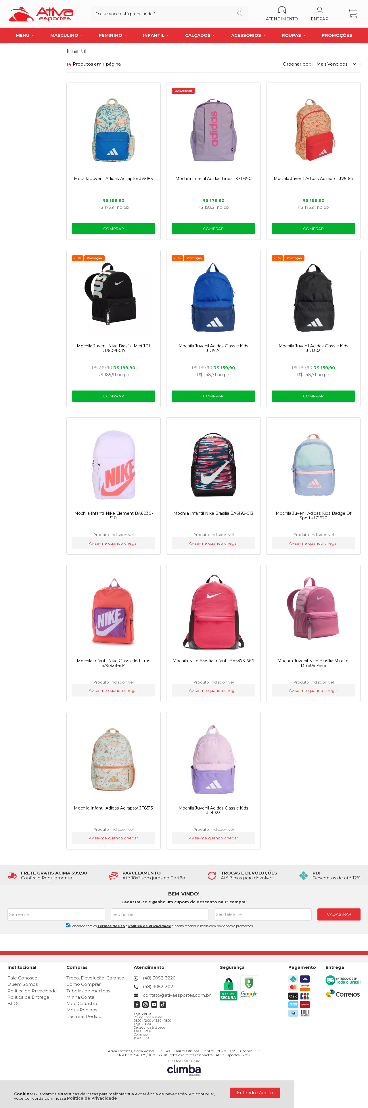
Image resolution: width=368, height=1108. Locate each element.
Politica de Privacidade (149, 926)
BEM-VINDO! (184, 894)
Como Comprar (83, 984)
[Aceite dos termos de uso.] (68, 925)
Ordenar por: (297, 64)
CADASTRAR (339, 914)
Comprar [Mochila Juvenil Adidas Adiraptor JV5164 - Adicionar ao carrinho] (313, 228)
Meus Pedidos (81, 1010)
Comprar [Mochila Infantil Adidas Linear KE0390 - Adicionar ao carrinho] (213, 228)
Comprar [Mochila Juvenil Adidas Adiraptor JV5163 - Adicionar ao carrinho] (113, 228)
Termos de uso (111, 926)
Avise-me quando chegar (113, 543)
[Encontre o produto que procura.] (221, 13)
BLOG (13, 1003)
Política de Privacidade (92, 1098)
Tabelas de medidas (88, 991)
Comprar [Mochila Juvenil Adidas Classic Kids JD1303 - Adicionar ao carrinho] (313, 396)
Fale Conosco (22, 978)
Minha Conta (80, 997)
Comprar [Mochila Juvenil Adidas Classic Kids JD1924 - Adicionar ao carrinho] (213, 396)
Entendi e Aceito (255, 1092)
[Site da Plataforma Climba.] (184, 1067)
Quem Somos (22, 984)
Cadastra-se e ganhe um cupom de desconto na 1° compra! (184, 902)
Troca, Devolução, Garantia (95, 978)
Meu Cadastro (81, 1003)
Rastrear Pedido (83, 1016)
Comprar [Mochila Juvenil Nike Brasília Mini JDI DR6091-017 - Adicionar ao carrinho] (113, 396)
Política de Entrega (28, 997)
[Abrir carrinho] (353, 13)
